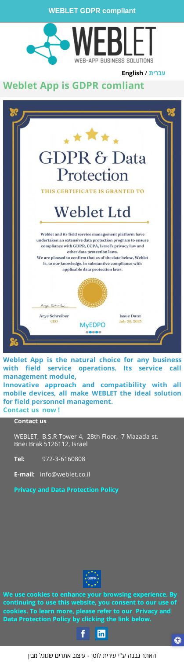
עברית (157, 73)
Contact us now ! (31, 410)
